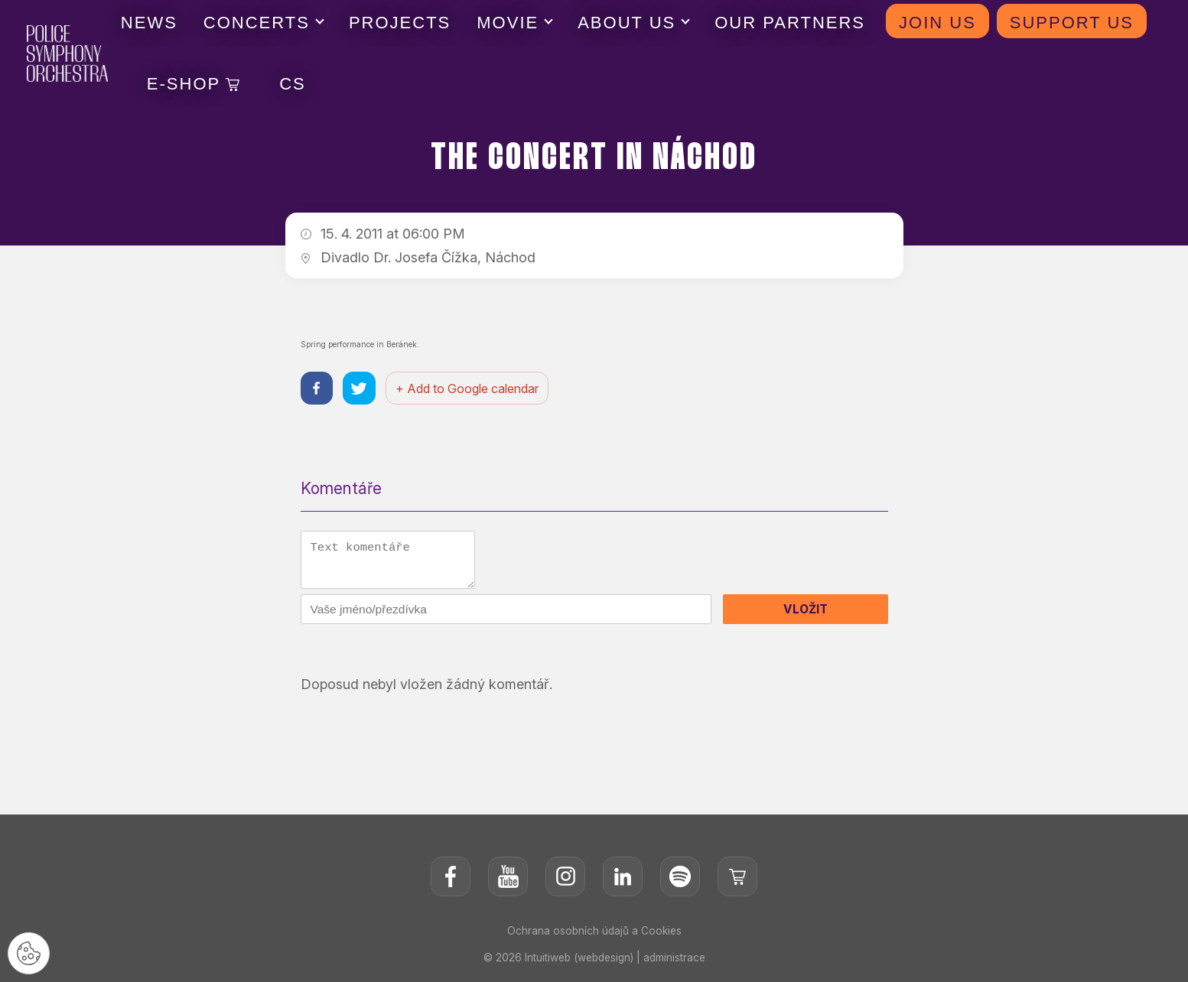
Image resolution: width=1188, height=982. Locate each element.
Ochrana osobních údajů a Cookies (594, 935)
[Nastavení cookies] (31, 951)
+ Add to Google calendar (471, 389)
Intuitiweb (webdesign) (578, 962)
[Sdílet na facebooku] (318, 389)
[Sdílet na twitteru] (362, 389)
